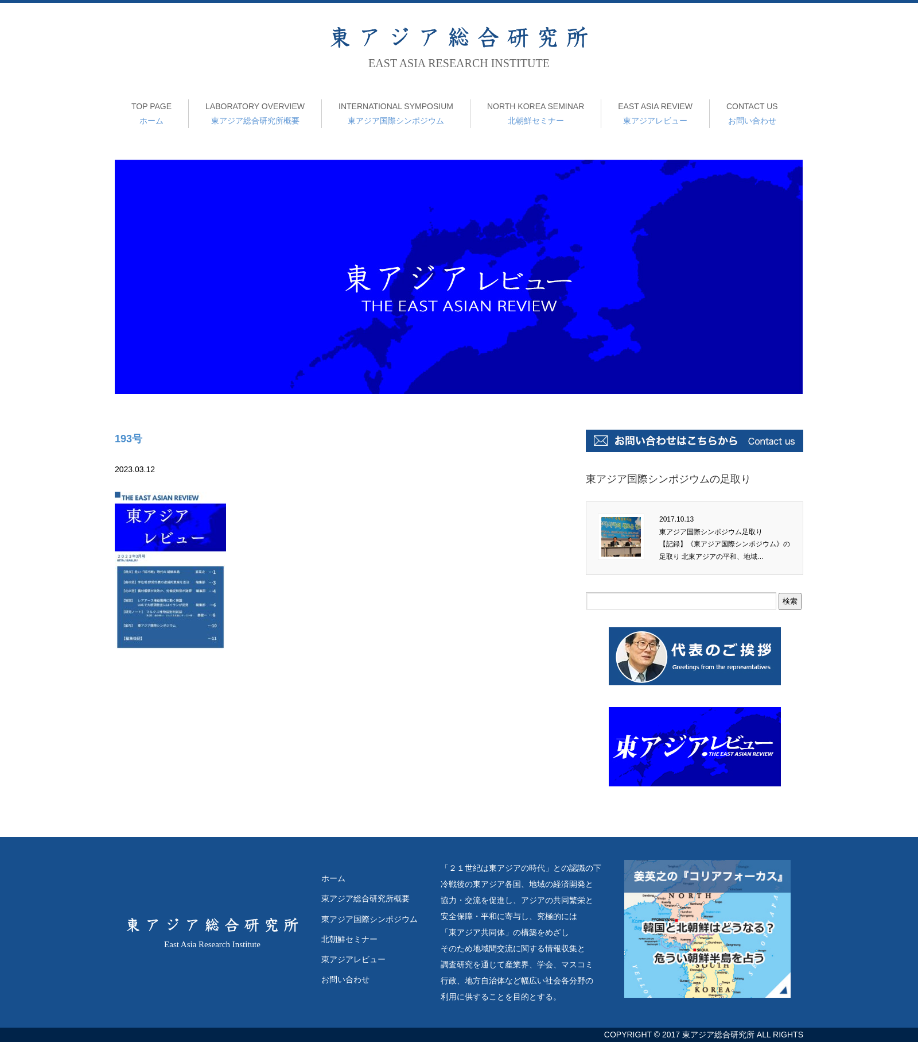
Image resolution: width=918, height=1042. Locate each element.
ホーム (151, 112)
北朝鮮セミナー (535, 112)
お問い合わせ (752, 112)
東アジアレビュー (655, 112)
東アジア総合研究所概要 (255, 112)
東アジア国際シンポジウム (396, 112)
